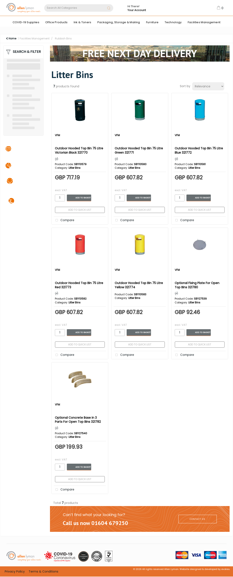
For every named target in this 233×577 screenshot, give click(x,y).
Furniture (152, 22)
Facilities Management (204, 22)
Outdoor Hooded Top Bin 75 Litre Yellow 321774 (139, 285)
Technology (173, 22)
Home (11, 38)
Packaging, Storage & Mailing (118, 22)
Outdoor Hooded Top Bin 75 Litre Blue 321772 (199, 150)
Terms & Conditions (43, 571)
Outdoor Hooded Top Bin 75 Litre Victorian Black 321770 (79, 150)
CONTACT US (197, 519)
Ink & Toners (82, 22)
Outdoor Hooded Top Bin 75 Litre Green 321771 (139, 150)
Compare (64, 220)
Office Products (56, 22)
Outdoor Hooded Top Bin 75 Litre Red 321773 (79, 285)
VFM (57, 135)
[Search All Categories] (78, 8)
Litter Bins (75, 168)
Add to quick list (79, 210)
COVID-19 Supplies (26, 22)
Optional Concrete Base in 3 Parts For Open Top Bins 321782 (78, 419)
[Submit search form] (108, 8)
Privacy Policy (15, 571)
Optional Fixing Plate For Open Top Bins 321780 (197, 285)
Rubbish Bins (63, 38)
